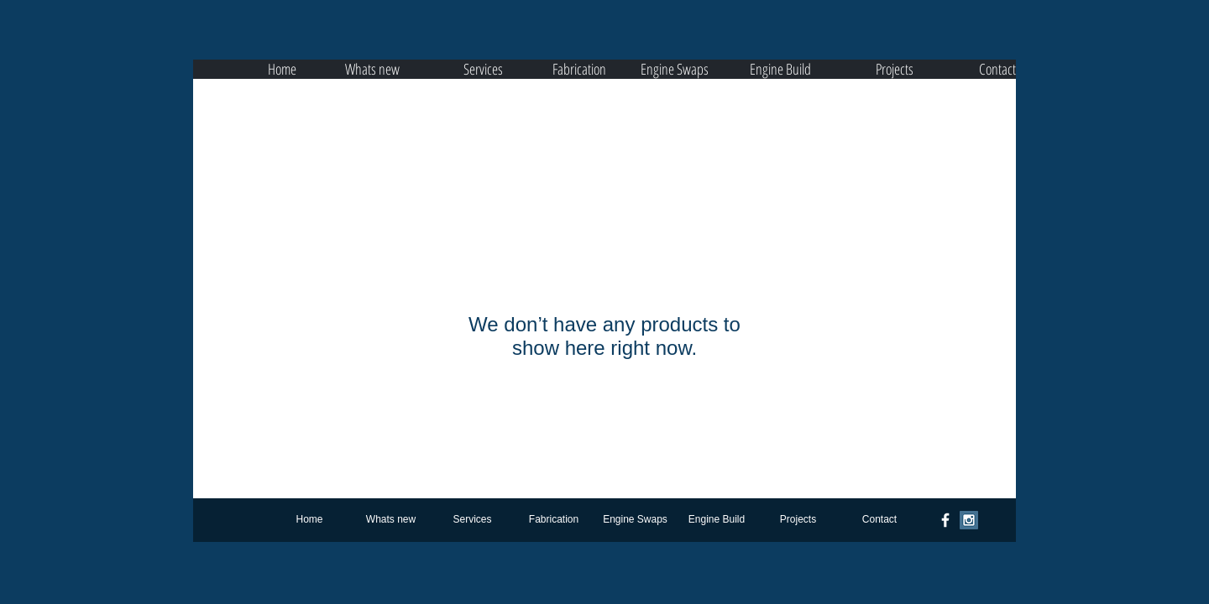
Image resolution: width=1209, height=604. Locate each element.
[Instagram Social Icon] (969, 520)
